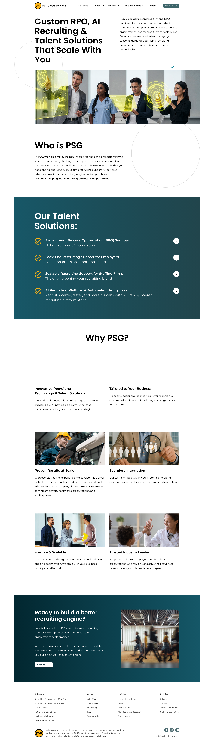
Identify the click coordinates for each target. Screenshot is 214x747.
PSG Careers (171, 6)
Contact (152, 5)
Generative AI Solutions (45, 720)
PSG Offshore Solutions (45, 712)
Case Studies (124, 708)
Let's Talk (44, 664)
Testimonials (93, 716)
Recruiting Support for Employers (50, 703)
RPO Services (41, 708)
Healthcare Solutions (44, 716)
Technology (92, 703)
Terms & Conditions (169, 708)
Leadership (92, 708)
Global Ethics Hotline (169, 712)
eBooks (121, 703)
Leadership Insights (127, 699)
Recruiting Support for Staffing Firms (51, 699)
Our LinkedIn (124, 716)
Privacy (163, 699)
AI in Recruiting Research (129, 712)
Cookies (163, 703)
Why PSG (91, 699)
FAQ (89, 712)
